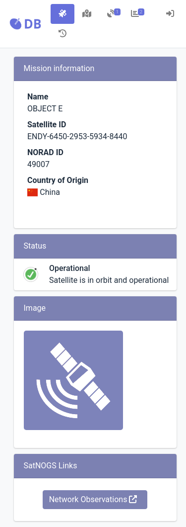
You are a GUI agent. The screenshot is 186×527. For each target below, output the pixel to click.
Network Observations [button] (93, 499)
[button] (25, 23)
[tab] (62, 14)
